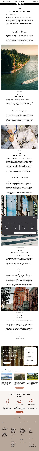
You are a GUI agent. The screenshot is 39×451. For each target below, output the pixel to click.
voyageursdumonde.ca (32, 442)
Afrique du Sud (31, 432)
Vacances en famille (22, 430)
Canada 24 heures (32, 384)
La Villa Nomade (13, 445)
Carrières (21, 441)
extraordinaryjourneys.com (32, 446)
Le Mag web (12, 430)
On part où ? (21, 428)
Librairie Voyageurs (13, 428)
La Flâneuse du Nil (13, 444)
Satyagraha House (13, 443)
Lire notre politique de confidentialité (25, 423)
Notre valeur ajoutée (4, 436)
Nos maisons (12, 441)
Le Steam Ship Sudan (13, 442)
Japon (30, 428)
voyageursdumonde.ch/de (32, 441)
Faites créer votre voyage (7, 362)
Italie (29, 429)
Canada (19, 8)
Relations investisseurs (23, 442)
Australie (30, 431)
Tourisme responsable (4, 429)
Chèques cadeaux (13, 434)
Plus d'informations (30, 223)
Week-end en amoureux (23, 431)
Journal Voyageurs (13, 429)
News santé (12, 438)
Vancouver (8, 21)
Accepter (30, 233)
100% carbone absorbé (5, 428)
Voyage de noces (22, 429)
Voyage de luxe (22, 434)
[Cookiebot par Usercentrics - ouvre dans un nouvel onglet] (32, 217)
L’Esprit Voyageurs (4, 434)
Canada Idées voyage (8, 384)
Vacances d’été (22, 432)
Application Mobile (13, 432)
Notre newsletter (13, 431)
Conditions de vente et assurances (13, 437)
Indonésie (30, 433)
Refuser (19, 233)
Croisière (21, 433)
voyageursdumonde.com (32, 443)
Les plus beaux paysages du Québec (19, 381)
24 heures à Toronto (29, 381)
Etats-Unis (30, 434)
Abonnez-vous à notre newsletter (25, 421)
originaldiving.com (31, 445)
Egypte (30, 430)
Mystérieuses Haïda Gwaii (5, 381)
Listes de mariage (13, 433)
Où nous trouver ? (4, 433)
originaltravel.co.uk (31, 444)
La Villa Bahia (12, 446)
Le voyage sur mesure (4, 435)
